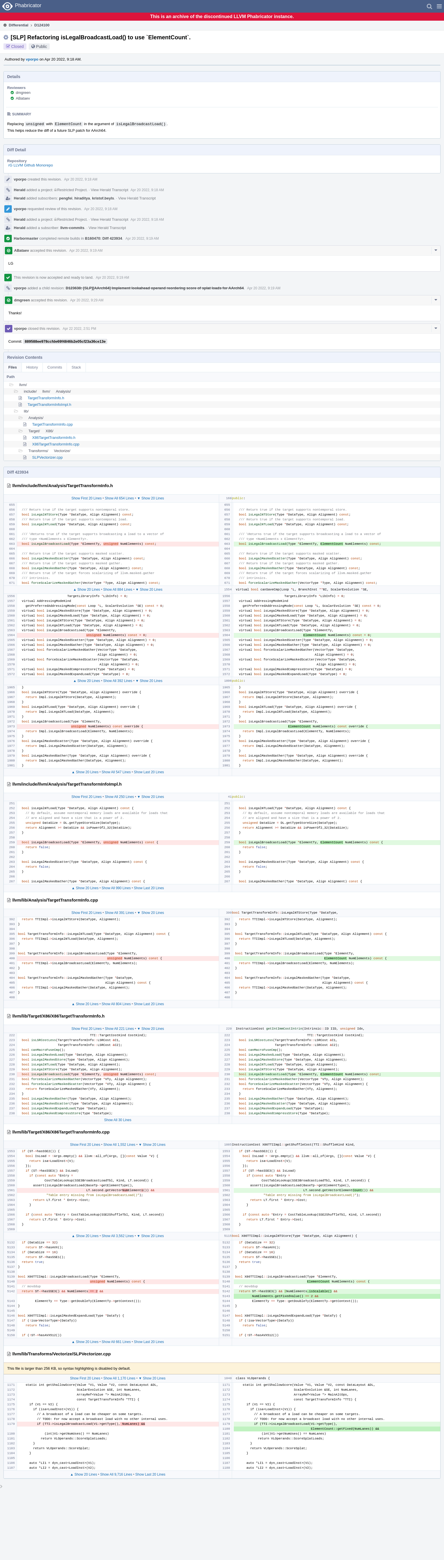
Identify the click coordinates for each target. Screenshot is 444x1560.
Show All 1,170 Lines (119, 1378)
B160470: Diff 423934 (103, 238)
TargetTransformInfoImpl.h (49, 404)
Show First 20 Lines (87, 498)
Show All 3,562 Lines (118, 1236)
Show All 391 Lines (119, 913)
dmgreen (23, 92)
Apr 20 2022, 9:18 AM (80, 179)
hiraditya (82, 198)
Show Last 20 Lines (149, 772)
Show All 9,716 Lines (116, 1474)
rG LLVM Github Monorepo (30, 165)
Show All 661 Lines (116, 1342)
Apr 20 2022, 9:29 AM (86, 300)
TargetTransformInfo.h (46, 398)
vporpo (32, 59)
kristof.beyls (103, 198)
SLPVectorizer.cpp (47, 457)
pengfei (65, 198)
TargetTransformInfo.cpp (52, 424)
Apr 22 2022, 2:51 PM (79, 329)
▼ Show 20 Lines (150, 498)
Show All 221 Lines (119, 1029)
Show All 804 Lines (116, 1004)
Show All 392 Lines (117, 681)
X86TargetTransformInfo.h (54, 437)
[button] (439, 6)
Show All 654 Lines (119, 498)
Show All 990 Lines (116, 888)
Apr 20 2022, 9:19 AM (142, 239)
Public (41, 46)
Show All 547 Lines (116, 772)
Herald (19, 190)
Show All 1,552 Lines (119, 1145)
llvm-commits (72, 228)
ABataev (23, 98)
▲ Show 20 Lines (86, 590)
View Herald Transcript (109, 190)
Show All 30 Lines (118, 1120)
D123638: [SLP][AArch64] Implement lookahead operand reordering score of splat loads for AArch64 (155, 288)
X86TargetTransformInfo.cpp (55, 444)
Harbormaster (26, 238)
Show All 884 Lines (117, 590)
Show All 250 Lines (119, 797)
